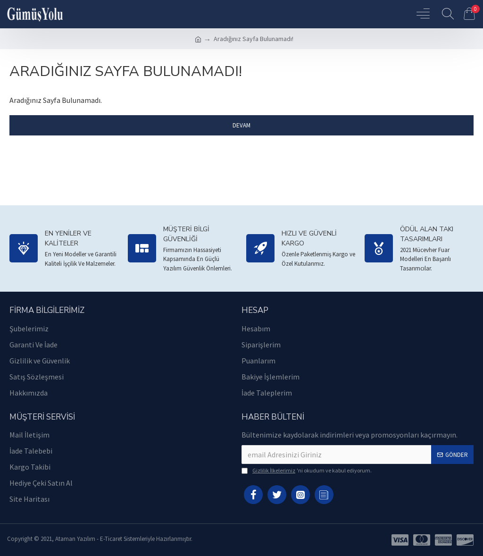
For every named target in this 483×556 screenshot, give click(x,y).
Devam (241, 125)
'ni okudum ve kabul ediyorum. (307, 470)
